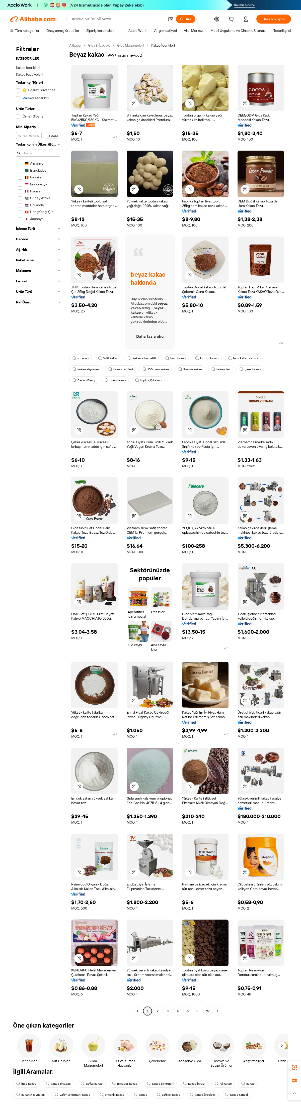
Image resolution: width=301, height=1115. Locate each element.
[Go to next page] (217, 1011)
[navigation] (38, 529)
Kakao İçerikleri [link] (163, 45)
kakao (248, 1084)
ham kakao (175, 358)
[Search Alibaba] (118, 19)
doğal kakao (92, 1084)
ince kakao (26, 1084)
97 (207, 1011)
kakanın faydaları (30, 1095)
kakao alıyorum (85, 369)
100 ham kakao (155, 369)
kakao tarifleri (120, 369)
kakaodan (220, 369)
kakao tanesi (236, 1095)
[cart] (232, 20)
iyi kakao (223, 1084)
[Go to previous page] (137, 1011)
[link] (294, 1067)
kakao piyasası (58, 1084)
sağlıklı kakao (168, 1095)
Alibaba (75, 45)
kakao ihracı (194, 1084)
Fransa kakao (190, 369)
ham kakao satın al (243, 358)
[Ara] (185, 19)
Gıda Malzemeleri (130, 45)
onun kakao (115, 380)
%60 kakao (108, 358)
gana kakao (250, 369)
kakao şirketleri (160, 1084)
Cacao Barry (83, 380)
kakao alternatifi (142, 358)
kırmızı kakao (206, 358)
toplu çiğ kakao (148, 380)
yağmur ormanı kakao (72, 1095)
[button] (171, 19)
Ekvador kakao (124, 1084)
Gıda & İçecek (99, 45)
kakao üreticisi (202, 1095)
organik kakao (112, 1095)
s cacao (80, 358)
